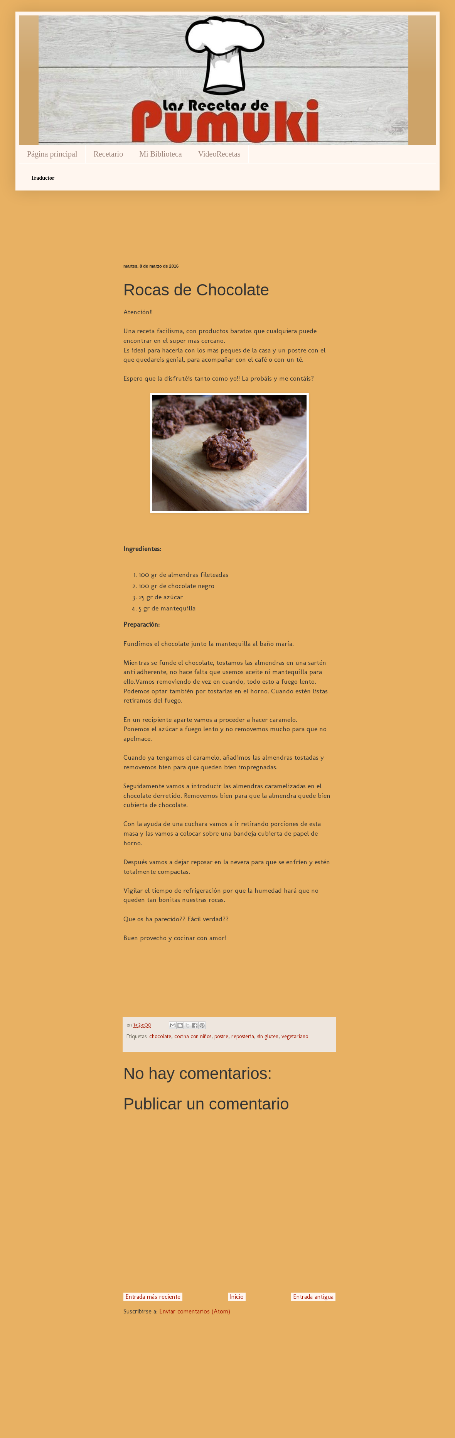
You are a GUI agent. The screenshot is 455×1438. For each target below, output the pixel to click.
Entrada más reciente (152, 1296)
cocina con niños (192, 1036)
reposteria (242, 1036)
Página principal (52, 154)
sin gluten (267, 1036)
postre (221, 1036)
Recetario (108, 154)
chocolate (160, 1036)
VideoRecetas (219, 154)
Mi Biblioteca (160, 154)
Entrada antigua (313, 1296)
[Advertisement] (229, 213)
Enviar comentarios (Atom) (194, 1311)
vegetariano (294, 1036)
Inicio (237, 1296)
